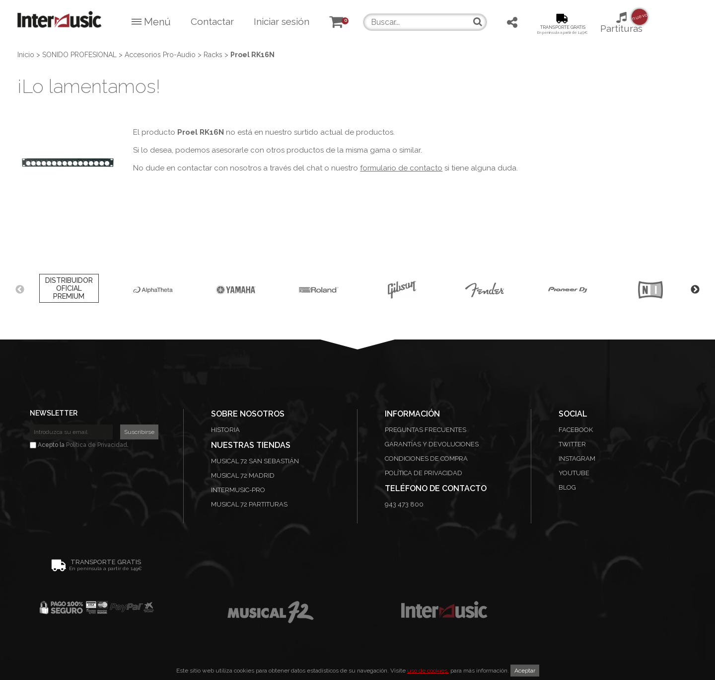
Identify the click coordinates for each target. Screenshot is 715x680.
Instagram (577, 458)
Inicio (25, 55)
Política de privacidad (423, 473)
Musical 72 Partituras (249, 504)
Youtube (574, 473)
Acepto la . (79, 444)
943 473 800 (404, 504)
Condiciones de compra (426, 458)
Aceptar (524, 670)
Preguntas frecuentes (425, 429)
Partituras (621, 22)
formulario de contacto (401, 168)
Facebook (576, 429)
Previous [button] (20, 290)
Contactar (212, 21)
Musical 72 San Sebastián (255, 461)
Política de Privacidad (96, 444)
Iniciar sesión (281, 21)
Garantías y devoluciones (432, 444)
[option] (68, 290)
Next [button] (695, 290)
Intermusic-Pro (238, 490)
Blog (567, 487)
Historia (225, 429)
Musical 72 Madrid (243, 475)
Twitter (572, 444)
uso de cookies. (428, 670)
